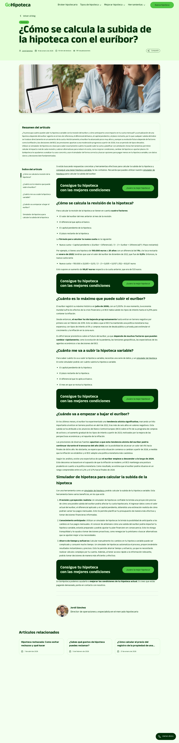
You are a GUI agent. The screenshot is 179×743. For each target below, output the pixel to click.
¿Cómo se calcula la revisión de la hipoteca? (36, 176)
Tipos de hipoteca (91, 5)
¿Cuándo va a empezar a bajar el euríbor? (36, 206)
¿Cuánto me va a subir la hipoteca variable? (37, 196)
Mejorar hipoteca (114, 5)
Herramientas (137, 5)
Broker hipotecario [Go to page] (68, 5)
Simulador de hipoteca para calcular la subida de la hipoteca (36, 216)
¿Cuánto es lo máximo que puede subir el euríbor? (36, 186)
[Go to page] (17, 5)
